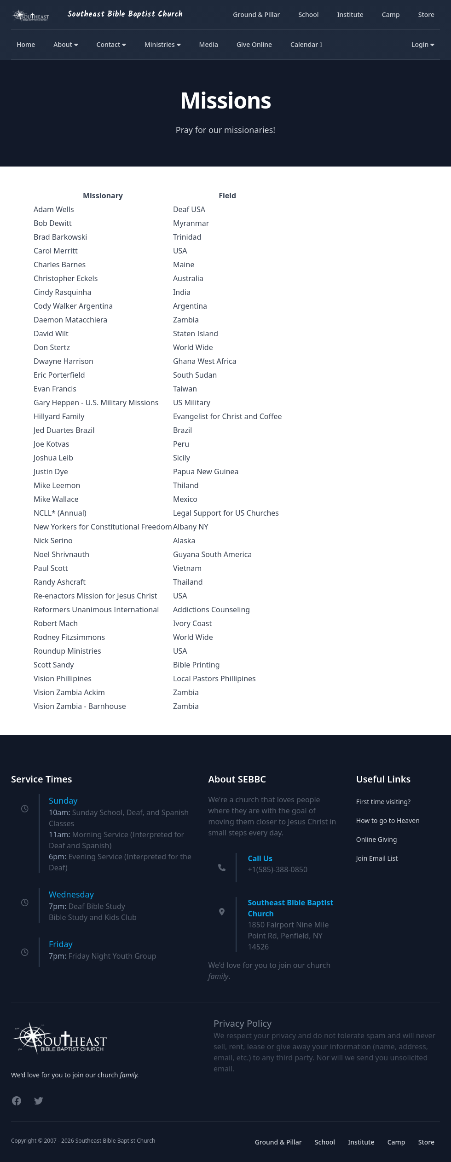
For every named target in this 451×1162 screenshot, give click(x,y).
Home (26, 44)
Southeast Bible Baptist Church (125, 14)
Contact (111, 44)
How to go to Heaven (388, 820)
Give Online (254, 44)
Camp (391, 14)
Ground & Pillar (256, 14)
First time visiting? (383, 801)
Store (426, 14)
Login (422, 44)
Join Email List (377, 858)
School (308, 14)
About (65, 44)
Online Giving (376, 839)
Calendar (306, 44)
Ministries (163, 44)
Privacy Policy (243, 1023)
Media (208, 44)
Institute (350, 14)
